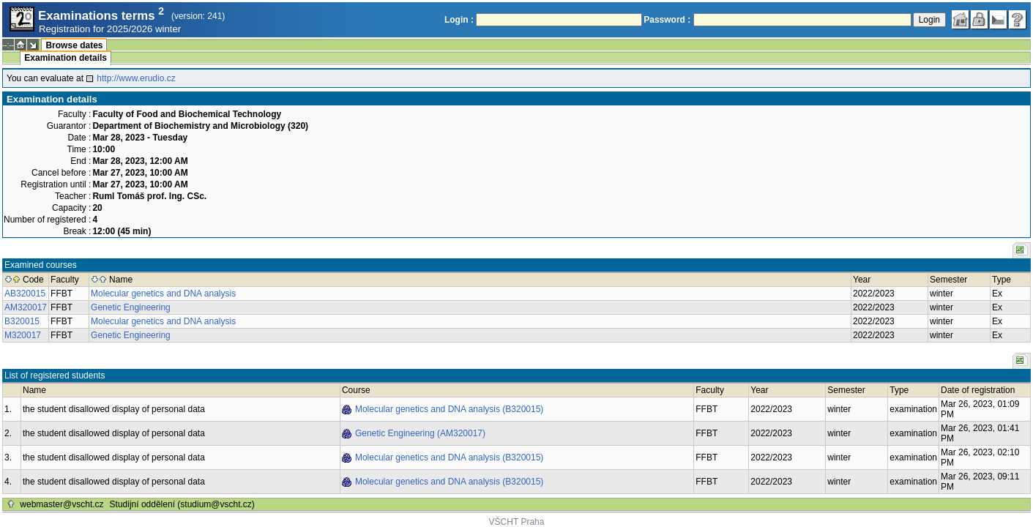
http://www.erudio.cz (136, 78)
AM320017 (25, 307)
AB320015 (24, 293)
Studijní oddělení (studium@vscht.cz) (182, 504)
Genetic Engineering (131, 307)
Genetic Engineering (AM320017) (420, 433)
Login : (459, 20)
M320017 (22, 335)
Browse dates (73, 45)
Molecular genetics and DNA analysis (163, 293)
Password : (667, 20)
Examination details (65, 58)
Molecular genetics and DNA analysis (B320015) (449, 409)
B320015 (22, 321)
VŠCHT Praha (517, 522)
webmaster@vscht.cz (61, 504)
